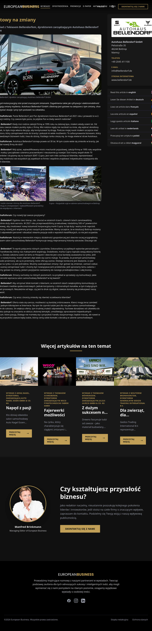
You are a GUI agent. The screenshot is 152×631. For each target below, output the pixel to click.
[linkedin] (83, 601)
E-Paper (87, 6)
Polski (102, 6)
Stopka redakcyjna (119, 619)
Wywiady (45, 6)
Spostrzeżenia (60, 6)
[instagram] (76, 601)
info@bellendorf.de (121, 70)
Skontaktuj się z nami (133, 6)
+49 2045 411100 (120, 61)
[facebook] (69, 601)
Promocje (75, 6)
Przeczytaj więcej (19, 433)
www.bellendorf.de (121, 79)
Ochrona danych (140, 619)
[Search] (112, 6)
